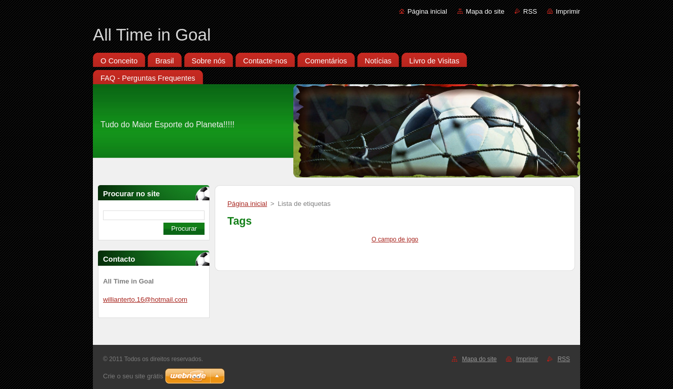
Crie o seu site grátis (133, 376)
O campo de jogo (395, 239)
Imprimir (568, 11)
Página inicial (427, 11)
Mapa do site (485, 11)
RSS (530, 11)
